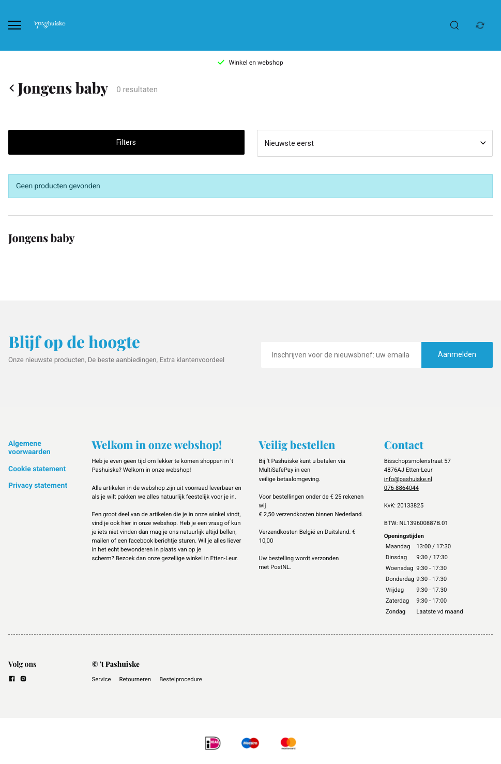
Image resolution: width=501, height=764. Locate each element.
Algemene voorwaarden (29, 448)
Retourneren (135, 679)
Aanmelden (457, 354)
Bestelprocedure (180, 679)
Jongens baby (58, 88)
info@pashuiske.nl (408, 479)
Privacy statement (37, 486)
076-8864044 (401, 487)
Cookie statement (37, 469)
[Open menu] (14, 25)
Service (101, 679)
